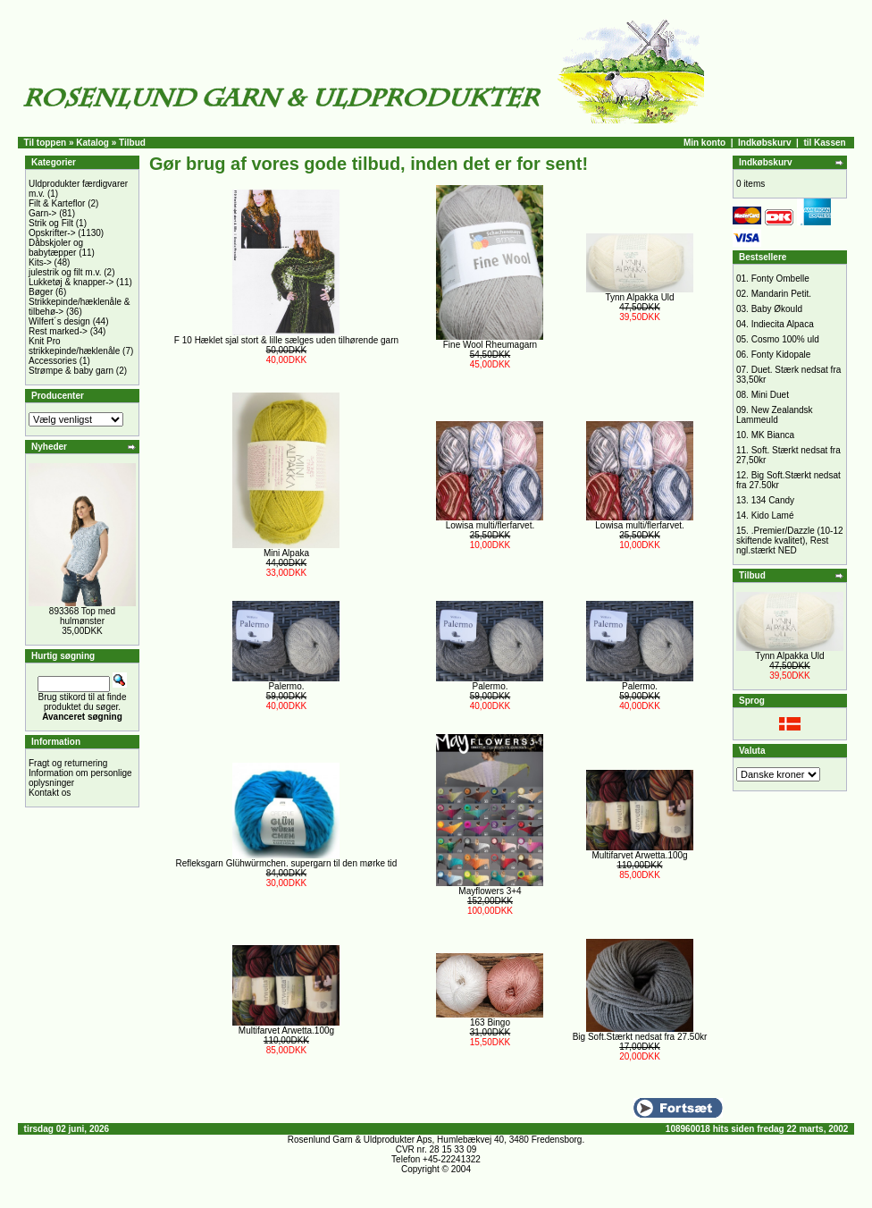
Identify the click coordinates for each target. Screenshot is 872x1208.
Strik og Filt (51, 223)
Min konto (704, 143)
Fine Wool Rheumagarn (490, 345)
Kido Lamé (772, 515)
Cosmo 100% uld (785, 339)
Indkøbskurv (764, 143)
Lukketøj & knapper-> (71, 282)
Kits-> (40, 262)
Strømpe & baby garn (71, 371)
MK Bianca (772, 435)
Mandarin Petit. (781, 294)
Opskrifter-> (52, 233)
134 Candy (772, 500)
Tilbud (132, 143)
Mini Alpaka (286, 553)
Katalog (92, 143)
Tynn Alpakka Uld (639, 297)
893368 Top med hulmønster (82, 616)
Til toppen (45, 143)
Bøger (41, 292)
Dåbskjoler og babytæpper (56, 248)
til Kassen (824, 143)
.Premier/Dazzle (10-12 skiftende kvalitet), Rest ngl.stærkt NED (789, 540)
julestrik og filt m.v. (65, 272)
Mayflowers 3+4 (489, 891)
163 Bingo (490, 1022)
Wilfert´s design (59, 321)
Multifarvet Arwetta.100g (639, 855)
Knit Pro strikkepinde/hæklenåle (74, 346)
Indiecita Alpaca (782, 324)
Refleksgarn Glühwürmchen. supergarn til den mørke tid (287, 863)
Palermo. (286, 686)
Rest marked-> (58, 331)
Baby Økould (776, 309)
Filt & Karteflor (57, 203)
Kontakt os (50, 793)
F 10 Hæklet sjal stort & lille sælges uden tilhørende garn (286, 340)
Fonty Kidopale (781, 354)
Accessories (53, 361)
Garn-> (42, 213)
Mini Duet (770, 395)
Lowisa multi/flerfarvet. (490, 525)
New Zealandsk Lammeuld (774, 415)
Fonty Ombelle (780, 278)
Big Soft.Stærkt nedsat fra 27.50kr (640, 1037)
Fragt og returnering (68, 763)
